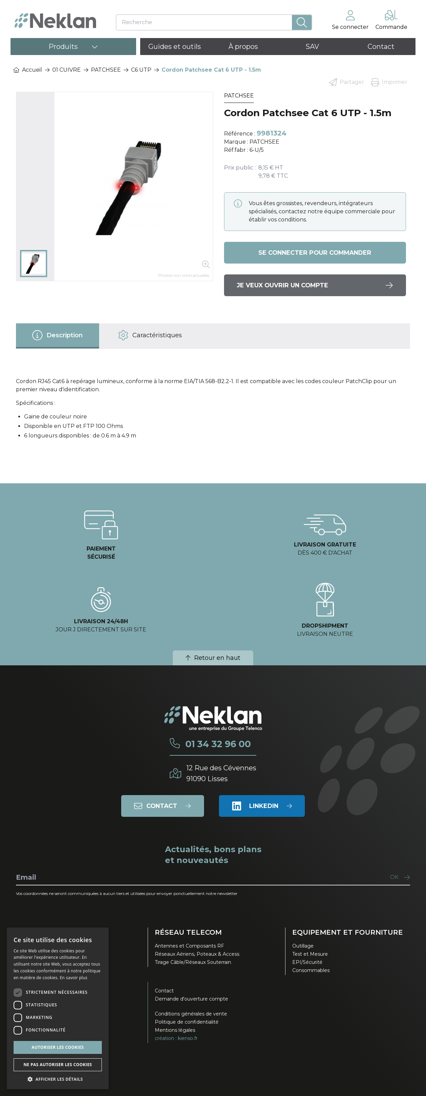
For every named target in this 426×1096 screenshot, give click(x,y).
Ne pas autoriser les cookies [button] (57, 1064)
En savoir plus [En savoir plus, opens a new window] (73, 978)
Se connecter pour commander (315, 252)
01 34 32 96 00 (217, 744)
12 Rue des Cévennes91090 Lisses (221, 773)
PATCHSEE (106, 70)
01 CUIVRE (66, 70)
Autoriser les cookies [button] (58, 1047)
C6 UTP (141, 70)
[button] (58, 1079)
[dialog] (58, 1008)
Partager (346, 82)
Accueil (27, 70)
